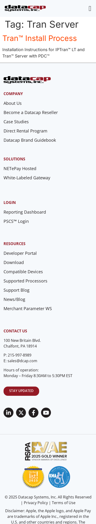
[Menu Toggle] (90, 8)
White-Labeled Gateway (27, 178)
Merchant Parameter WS (28, 308)
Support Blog (16, 290)
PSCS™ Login (16, 221)
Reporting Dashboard (25, 212)
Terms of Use (63, 502)
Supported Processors (25, 281)
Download (14, 262)
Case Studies (16, 121)
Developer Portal (20, 253)
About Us (13, 103)
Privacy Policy (36, 502)
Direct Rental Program (25, 131)
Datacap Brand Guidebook (30, 140)
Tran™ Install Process (39, 38)
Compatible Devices (23, 271)
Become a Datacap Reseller (31, 112)
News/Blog (14, 299)
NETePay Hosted (20, 168)
